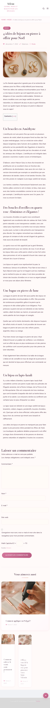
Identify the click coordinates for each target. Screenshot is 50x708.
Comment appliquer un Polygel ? (18, 622)
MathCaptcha (8, 548)
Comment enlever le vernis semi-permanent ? (8, 667)
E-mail (4, 505)
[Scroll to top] (45, 695)
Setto (38, 701)
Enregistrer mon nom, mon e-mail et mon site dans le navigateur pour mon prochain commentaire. (22, 534)
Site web (4, 517)
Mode (9, 20)
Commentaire (7, 464)
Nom (3, 493)
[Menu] (47, 8)
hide (14, 116)
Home (3, 20)
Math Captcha (6, 543)
